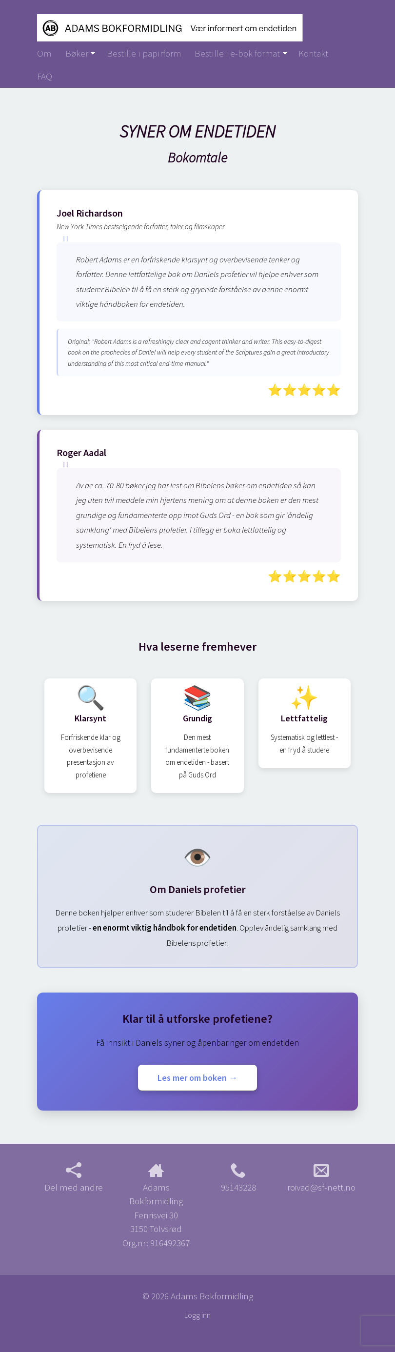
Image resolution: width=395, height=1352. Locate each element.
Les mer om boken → (197, 1077)
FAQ (44, 76)
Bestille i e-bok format (237, 53)
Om (44, 53)
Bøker (76, 53)
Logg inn (197, 1315)
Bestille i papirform (144, 53)
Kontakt (313, 53)
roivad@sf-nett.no (321, 1177)
